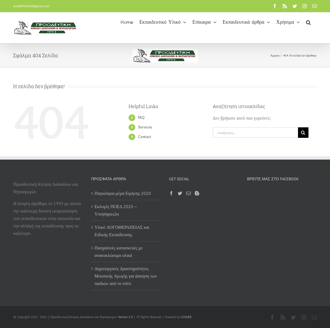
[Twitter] (180, 193)
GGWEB (185, 317)
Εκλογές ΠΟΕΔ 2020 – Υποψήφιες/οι (116, 210)
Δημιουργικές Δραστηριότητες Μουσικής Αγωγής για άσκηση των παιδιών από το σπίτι (126, 276)
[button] (308, 21)
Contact (144, 136)
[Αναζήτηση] (303, 132)
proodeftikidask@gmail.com (31, 6)
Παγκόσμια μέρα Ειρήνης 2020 (123, 193)
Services (145, 127)
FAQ (141, 117)
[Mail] (188, 193)
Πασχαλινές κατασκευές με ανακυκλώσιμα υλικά (119, 251)
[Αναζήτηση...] (255, 132)
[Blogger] (197, 193)
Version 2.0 (125, 317)
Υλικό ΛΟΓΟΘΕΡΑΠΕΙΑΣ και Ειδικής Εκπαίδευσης (122, 231)
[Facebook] (171, 193)
